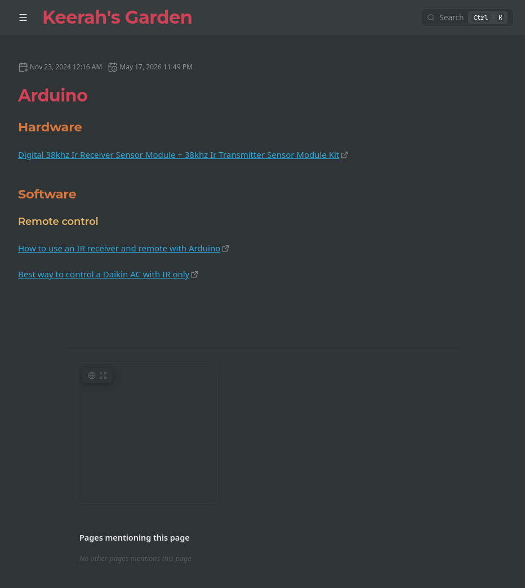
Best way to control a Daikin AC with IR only (103, 274)
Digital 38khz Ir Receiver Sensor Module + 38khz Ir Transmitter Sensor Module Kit (178, 154)
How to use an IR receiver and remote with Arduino (119, 248)
